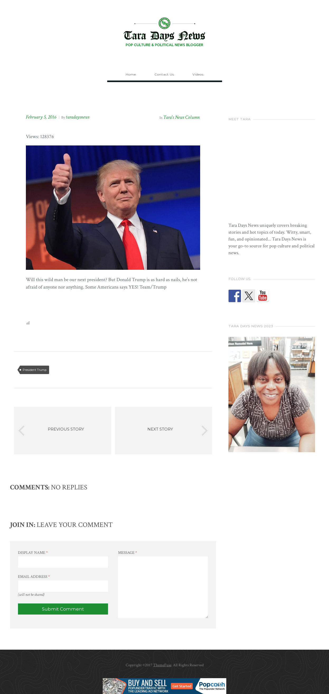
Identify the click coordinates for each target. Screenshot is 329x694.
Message (127, 552)
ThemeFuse (162, 665)
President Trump (34, 370)
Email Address (34, 576)
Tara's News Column (181, 117)
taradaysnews (77, 117)
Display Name (33, 552)
